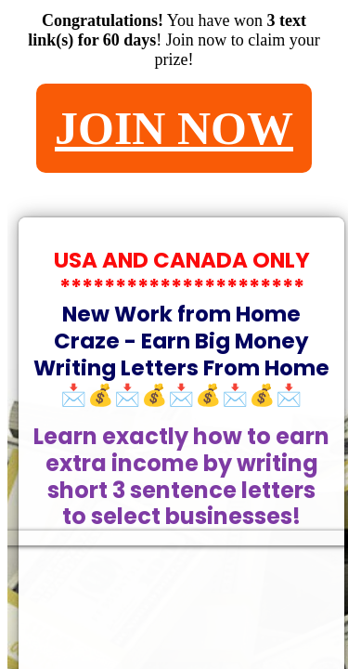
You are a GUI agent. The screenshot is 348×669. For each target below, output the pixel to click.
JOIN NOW (174, 128)
